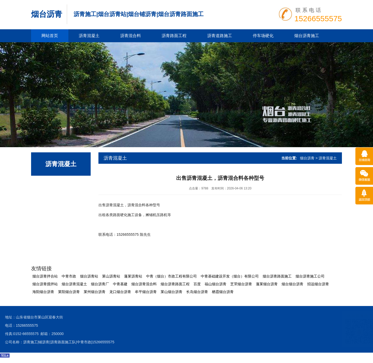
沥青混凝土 (89, 35)
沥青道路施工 (219, 35)
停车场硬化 (263, 35)
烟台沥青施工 (306, 35)
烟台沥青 (46, 14)
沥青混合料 (130, 35)
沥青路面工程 (174, 35)
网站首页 (49, 35)
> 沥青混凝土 (326, 158)
